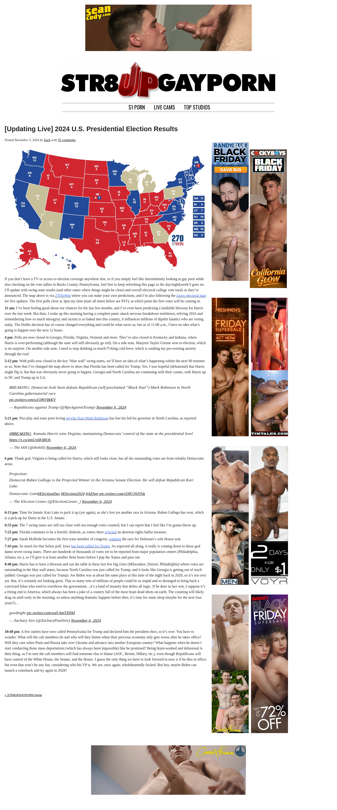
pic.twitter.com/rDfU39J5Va (122, 493)
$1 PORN (137, 106)
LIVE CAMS (164, 106)
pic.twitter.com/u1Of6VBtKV (32, 399)
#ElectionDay (49, 493)
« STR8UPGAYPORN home (23, 695)
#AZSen (92, 493)
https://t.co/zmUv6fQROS (30, 439)
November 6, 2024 (111, 407)
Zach (47, 140)
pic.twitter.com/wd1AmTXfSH (51, 612)
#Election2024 (73, 493)
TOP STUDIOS (197, 106)
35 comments (67, 140)
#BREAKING (20, 433)
